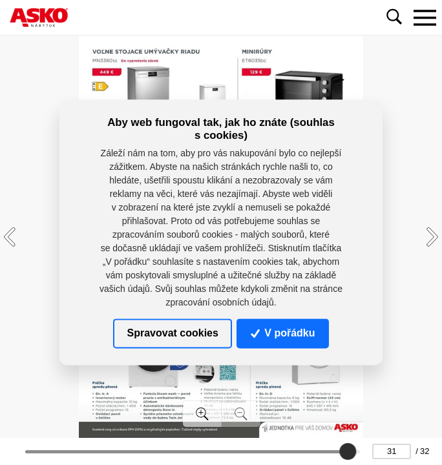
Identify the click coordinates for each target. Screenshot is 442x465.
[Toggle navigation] (424, 17)
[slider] (347, 451)
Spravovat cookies (172, 332)
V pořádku (283, 332)
